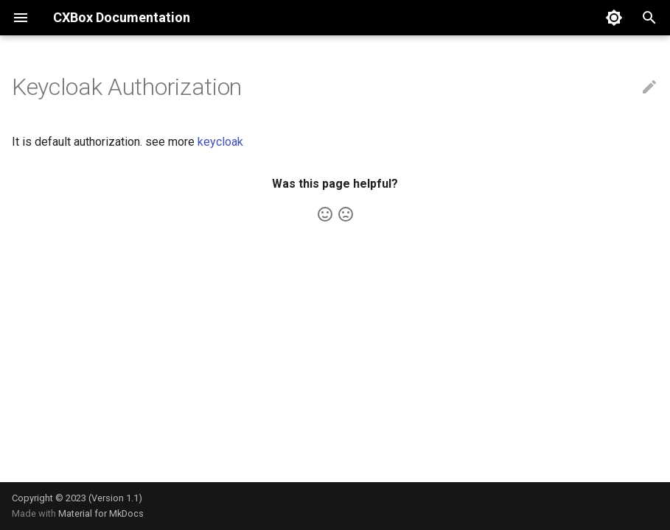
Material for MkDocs (101, 513)
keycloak (220, 142)
